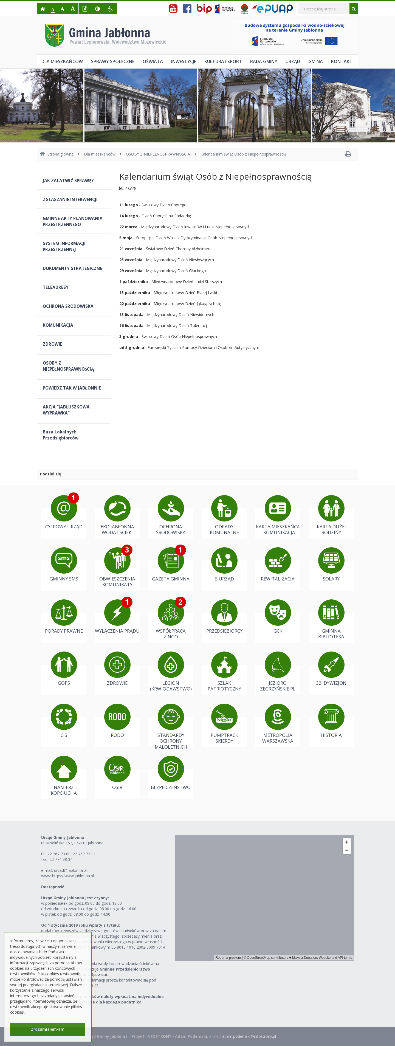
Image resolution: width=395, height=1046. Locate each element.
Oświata (153, 61)
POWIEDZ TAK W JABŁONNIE (72, 388)
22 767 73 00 (58, 853)
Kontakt (341, 61)
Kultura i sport (223, 61)
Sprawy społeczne (112, 61)
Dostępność (52, 886)
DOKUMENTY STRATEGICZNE (72, 268)
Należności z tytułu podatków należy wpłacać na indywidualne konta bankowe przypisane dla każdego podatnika (102, 999)
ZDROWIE (52, 344)
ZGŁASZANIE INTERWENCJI (70, 199)
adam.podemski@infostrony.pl (249, 1036)
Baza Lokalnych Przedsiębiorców (60, 435)
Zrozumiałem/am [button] (47, 1029)
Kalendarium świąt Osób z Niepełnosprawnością (243, 154)
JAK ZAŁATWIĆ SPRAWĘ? (68, 181)
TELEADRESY (56, 287)
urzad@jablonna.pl (70, 870)
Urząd (293, 61)
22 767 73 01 (84, 853)
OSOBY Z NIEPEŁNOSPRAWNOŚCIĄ (158, 154)
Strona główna (57, 154)
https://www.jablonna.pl (73, 875)
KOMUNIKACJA (58, 325)
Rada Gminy (263, 61)
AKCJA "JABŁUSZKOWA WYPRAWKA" (66, 410)
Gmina (315, 61)
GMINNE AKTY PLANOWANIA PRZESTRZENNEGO (73, 221)
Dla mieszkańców (62, 61)
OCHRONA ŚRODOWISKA (68, 306)
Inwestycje (183, 61)
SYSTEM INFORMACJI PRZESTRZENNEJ (64, 246)
